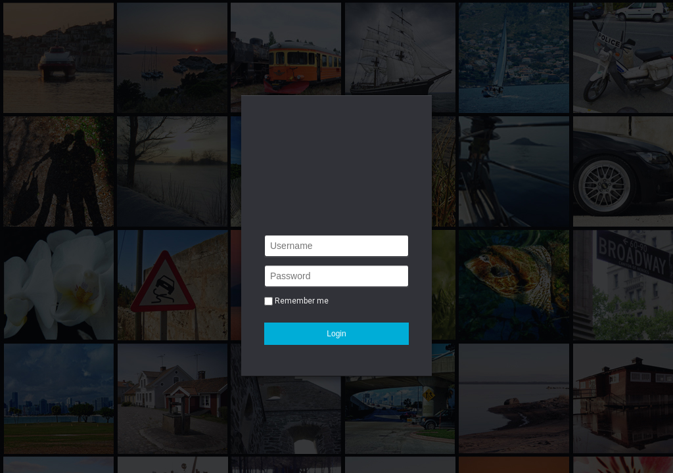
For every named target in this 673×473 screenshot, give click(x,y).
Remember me (302, 300)
